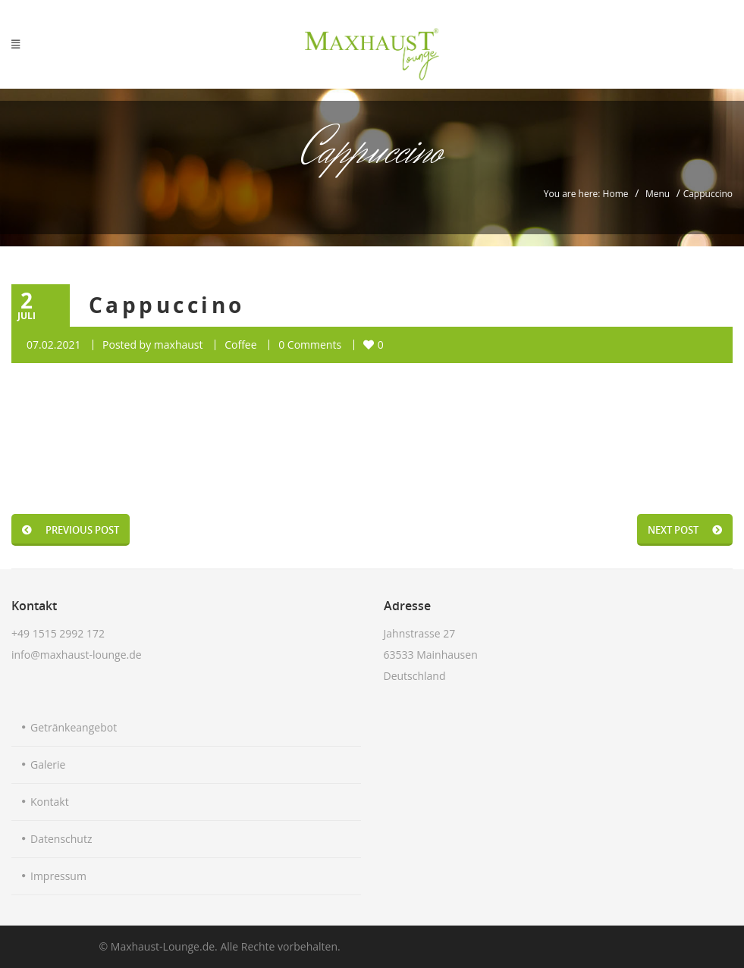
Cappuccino (167, 305)
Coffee (240, 344)
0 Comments (309, 344)
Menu (657, 193)
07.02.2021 (53, 344)
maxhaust (178, 344)
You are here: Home (586, 193)
